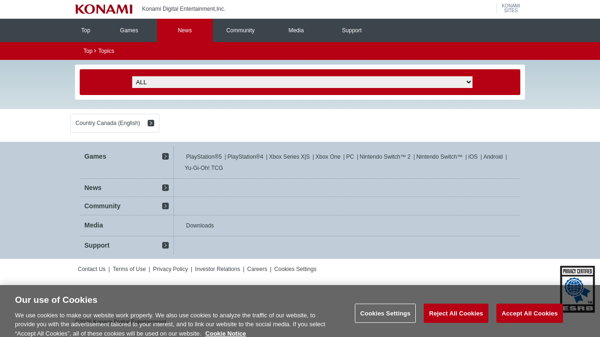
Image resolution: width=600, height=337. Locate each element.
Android (492, 157)
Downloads (200, 225)
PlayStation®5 (204, 157)
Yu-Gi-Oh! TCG (204, 168)
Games (129, 30)
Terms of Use (129, 269)
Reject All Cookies (456, 320)
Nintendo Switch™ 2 (385, 157)
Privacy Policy (170, 269)
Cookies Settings (295, 269)
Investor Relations (217, 269)
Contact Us (91, 269)
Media (296, 30)
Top (85, 30)
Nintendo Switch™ (439, 157)
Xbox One (327, 157)
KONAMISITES (511, 8)
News (185, 30)
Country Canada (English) (107, 123)
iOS (473, 157)
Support (352, 30)
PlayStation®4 (245, 157)
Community (240, 30)
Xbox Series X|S (289, 157)
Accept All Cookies (530, 320)
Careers (257, 269)
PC (350, 157)
